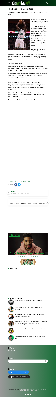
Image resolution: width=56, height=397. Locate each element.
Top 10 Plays (35, 389)
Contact (29, 389)
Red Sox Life (43, 389)
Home (21, 389)
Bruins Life (27, 390)
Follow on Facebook (20, 377)
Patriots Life (22, 390)
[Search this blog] (28, 361)
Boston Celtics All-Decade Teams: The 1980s (28, 300)
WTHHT (25, 389)
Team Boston (34, 390)
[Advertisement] (28, 167)
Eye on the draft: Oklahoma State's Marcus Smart (30, 329)
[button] (15, 184)
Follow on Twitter (20, 372)
